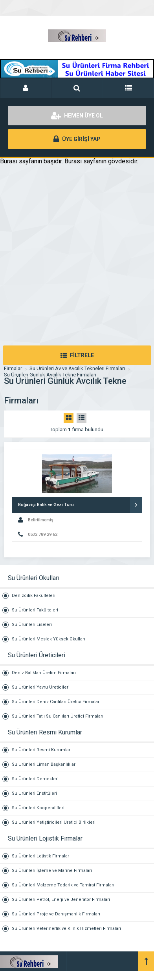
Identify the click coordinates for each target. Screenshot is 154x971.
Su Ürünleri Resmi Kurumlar (41, 749)
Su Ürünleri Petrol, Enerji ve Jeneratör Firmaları (61, 899)
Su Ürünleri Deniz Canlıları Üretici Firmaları (56, 701)
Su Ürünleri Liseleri (32, 624)
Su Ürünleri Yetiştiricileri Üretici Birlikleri (53, 822)
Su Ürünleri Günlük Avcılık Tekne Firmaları (50, 375)
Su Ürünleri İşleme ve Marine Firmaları (52, 870)
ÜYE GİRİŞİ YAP (77, 139)
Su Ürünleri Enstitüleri (34, 793)
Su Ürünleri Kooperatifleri (38, 807)
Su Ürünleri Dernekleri (35, 778)
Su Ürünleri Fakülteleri (35, 610)
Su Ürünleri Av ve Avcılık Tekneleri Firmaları (77, 368)
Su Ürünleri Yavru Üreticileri (41, 687)
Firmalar (13, 368)
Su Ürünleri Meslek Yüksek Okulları (48, 639)
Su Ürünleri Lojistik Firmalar (40, 856)
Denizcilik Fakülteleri (33, 595)
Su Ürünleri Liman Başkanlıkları (44, 764)
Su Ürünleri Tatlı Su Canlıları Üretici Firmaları (57, 716)
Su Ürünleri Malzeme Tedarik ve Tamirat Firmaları (63, 885)
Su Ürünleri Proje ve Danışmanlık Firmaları (56, 914)
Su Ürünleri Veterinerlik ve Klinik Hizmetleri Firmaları (66, 928)
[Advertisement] (77, 265)
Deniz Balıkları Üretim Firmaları (44, 672)
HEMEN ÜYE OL (77, 115)
